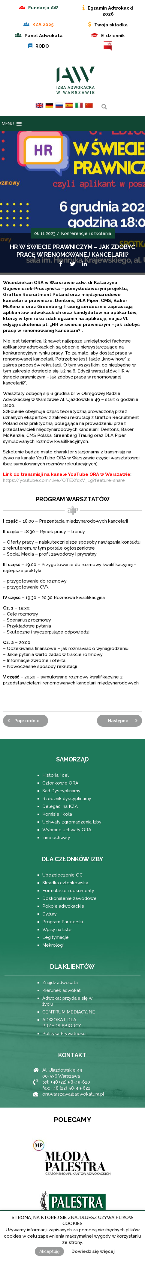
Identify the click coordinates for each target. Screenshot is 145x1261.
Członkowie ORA (60, 783)
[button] (8, 123)
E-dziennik (113, 35)
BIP (108, 46)
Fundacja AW (43, 7)
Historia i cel (55, 775)
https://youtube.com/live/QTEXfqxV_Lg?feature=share (64, 480)
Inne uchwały (56, 837)
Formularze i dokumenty (68, 890)
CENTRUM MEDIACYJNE (68, 1012)
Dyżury (49, 914)
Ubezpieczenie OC (62, 875)
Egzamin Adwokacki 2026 (110, 11)
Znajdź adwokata (60, 982)
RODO (42, 46)
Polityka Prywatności (64, 1033)
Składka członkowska (65, 883)
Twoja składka (111, 25)
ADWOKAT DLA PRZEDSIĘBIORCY (61, 1022)
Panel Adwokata (44, 35)
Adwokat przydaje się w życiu (67, 1001)
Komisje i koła (57, 814)
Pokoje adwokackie (63, 906)
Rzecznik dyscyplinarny (66, 798)
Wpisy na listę (56, 929)
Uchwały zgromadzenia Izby (71, 822)
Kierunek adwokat (61, 990)
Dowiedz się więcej (93, 1251)
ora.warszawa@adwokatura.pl (73, 1094)
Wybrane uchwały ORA (66, 829)
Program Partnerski (62, 921)
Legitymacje (55, 937)
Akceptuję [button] (49, 1251)
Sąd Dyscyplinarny (61, 791)
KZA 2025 (43, 24)
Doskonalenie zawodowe (69, 898)
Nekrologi (53, 945)
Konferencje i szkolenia (86, 233)
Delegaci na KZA (60, 806)
